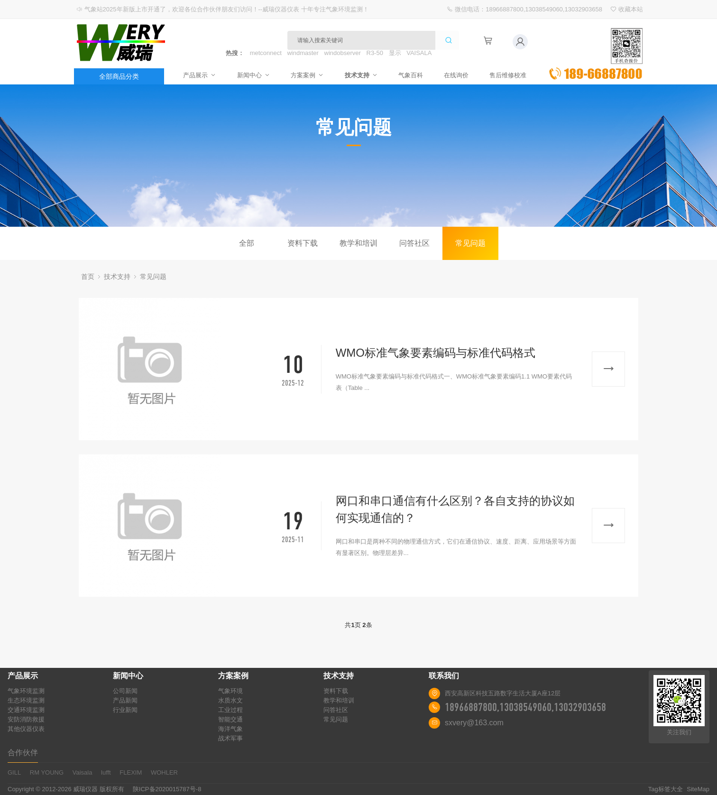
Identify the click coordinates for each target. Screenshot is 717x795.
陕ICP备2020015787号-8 (167, 789)
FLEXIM (131, 772)
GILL (14, 772)
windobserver (342, 52)
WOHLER (164, 772)
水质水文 (230, 700)
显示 (395, 52)
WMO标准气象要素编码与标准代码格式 (435, 352)
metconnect (266, 52)
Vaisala (82, 772)
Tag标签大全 (665, 789)
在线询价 (456, 75)
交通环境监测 (26, 709)
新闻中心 (253, 75)
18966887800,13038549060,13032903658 (525, 707)
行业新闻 (125, 709)
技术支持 (361, 75)
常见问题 (470, 243)
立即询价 (595, 54)
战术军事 (230, 738)
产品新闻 (125, 700)
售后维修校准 (507, 75)
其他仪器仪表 (26, 728)
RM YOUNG (47, 772)
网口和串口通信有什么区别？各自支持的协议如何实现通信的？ (455, 509)
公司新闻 (125, 690)
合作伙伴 (23, 753)
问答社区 (414, 243)
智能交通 (230, 719)
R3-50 (375, 52)
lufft (106, 772)
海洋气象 (230, 728)
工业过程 (230, 709)
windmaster (302, 52)
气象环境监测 (26, 690)
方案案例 (307, 75)
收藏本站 (630, 9)
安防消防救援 (26, 719)
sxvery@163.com (474, 723)
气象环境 (230, 690)
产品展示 (199, 75)
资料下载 (302, 243)
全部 (246, 243)
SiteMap (698, 789)
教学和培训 (358, 243)
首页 (87, 276)
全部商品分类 (119, 76)
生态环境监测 (26, 700)
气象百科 (410, 75)
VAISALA (419, 52)
